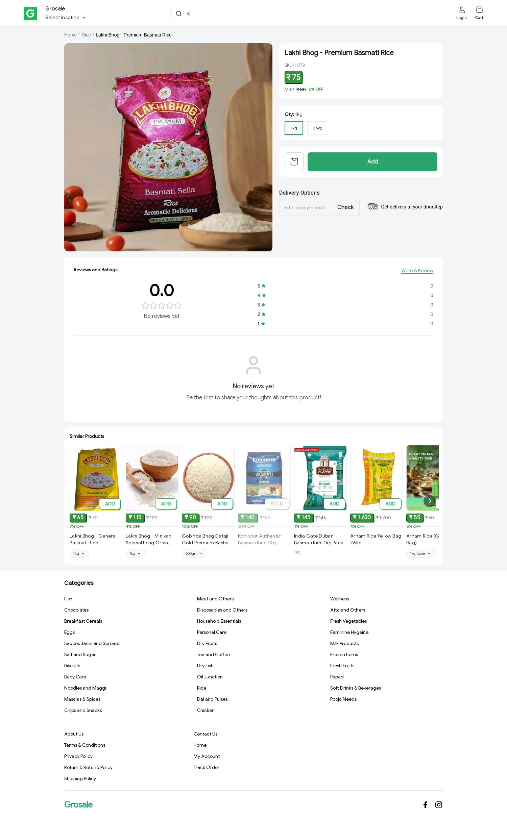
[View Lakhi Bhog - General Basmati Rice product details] (96, 541)
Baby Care (75, 678)
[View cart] (294, 163)
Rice (86, 35)
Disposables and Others (222, 612)
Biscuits (72, 667)
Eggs (69, 634)
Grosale (78, 805)
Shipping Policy (80, 780)
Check (346, 210)
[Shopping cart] (479, 9)
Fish (68, 600)
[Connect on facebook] (425, 805)
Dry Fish (205, 667)
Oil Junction (210, 678)
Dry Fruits (207, 645)
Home (70, 35)
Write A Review (417, 273)
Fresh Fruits (342, 667)
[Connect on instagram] (439, 805)
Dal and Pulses (212, 701)
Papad (337, 678)
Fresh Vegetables (348, 623)
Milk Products (344, 645)
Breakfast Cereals (83, 623)
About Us (73, 736)
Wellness (339, 600)
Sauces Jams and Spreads (92, 645)
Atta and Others (347, 612)
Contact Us (205, 736)
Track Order (206, 769)
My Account (207, 758)
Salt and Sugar (80, 656)
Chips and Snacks (83, 712)
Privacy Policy (78, 758)
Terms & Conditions (84, 747)
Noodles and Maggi (85, 690)
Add (372, 163)
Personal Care (211, 634)
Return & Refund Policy (88, 769)
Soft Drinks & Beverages (355, 690)
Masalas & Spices (82, 701)
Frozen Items (344, 656)
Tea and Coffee (213, 656)
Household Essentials (219, 623)
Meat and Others (215, 600)
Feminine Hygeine (349, 634)
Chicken (206, 712)
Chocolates (76, 612)
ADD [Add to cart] (110, 506)
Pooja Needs (343, 701)
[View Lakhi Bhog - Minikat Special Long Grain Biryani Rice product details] (152, 546)
